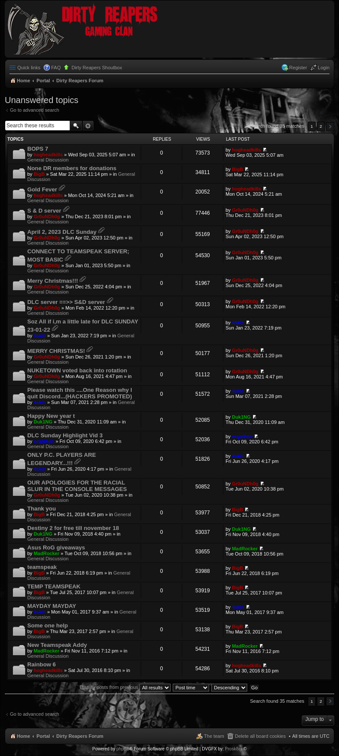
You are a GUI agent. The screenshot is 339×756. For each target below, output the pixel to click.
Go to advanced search (34, 110)
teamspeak (42, 567)
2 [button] (321, 126)
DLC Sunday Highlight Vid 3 (65, 435)
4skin (40, 335)
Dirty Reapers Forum (79, 736)
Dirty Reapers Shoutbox (96, 67)
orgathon (44, 441)
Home (23, 736)
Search (76, 125)
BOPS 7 (37, 148)
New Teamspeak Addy (57, 645)
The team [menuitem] (214, 736)
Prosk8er (233, 748)
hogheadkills (48, 154)
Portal (43, 80)
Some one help (47, 625)
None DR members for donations (71, 168)
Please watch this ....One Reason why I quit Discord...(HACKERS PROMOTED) (79, 393)
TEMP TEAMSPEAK (54, 586)
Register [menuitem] (298, 67)
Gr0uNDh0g (47, 216)
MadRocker (46, 553)
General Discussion (47, 159)
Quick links (28, 67)
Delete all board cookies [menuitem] (260, 736)
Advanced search (88, 125)
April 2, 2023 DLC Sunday (62, 232)
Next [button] (330, 126)
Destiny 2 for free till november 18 (73, 528)
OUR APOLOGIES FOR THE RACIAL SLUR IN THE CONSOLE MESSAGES (77, 485)
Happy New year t (51, 416)
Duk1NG (43, 421)
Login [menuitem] (323, 67)
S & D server (44, 210)
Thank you (41, 508)
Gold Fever (42, 189)
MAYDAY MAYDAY (51, 606)
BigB (39, 174)
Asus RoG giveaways (56, 547)
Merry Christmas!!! (52, 281)
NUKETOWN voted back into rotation (77, 370)
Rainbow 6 (41, 664)
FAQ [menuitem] (56, 67)
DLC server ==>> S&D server (66, 302)
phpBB (122, 748)
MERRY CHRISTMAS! (56, 351)
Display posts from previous (125, 687)
